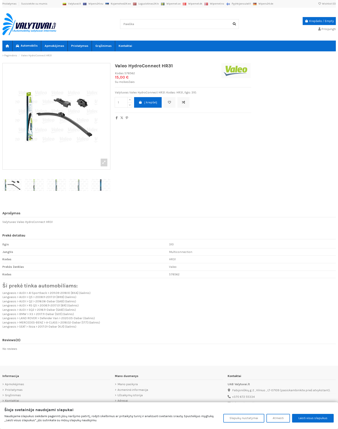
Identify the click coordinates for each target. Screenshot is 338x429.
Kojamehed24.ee (118, 3)
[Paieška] (234, 24)
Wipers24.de (263, 3)
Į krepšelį (148, 102)
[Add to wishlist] (169, 102)
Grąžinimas (13, 395)
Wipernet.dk (192, 3)
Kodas (119, 73)
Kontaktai (12, 400)
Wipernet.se (171, 3)
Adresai (122, 400)
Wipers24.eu (93, 3)
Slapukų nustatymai (244, 418)
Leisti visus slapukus (312, 418)
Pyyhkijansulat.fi (238, 3)
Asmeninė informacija (132, 390)
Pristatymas (9, 3)
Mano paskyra (127, 384)
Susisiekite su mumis (34, 3)
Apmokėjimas (14, 384)
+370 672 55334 (243, 397)
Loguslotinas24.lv (146, 3)
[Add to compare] (183, 102)
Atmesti (278, 418)
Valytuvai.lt (72, 3)
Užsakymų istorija (130, 395)
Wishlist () (327, 3)
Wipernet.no (214, 3)
